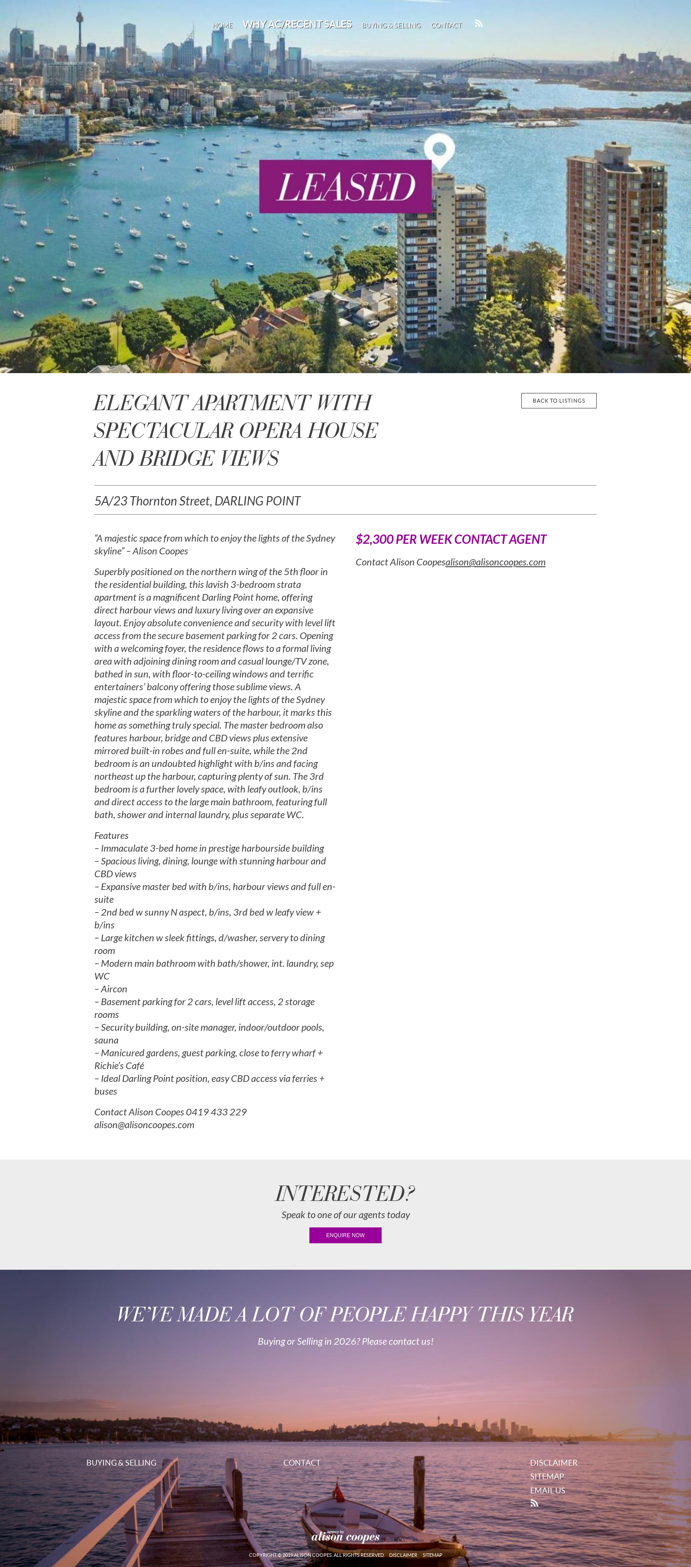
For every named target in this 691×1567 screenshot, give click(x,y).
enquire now (345, 1235)
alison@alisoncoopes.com (496, 562)
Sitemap (547, 1476)
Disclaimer (554, 1462)
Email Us (547, 1490)
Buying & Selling (391, 25)
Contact (446, 25)
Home (222, 25)
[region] (345, 186)
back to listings (559, 401)
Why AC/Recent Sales (297, 24)
